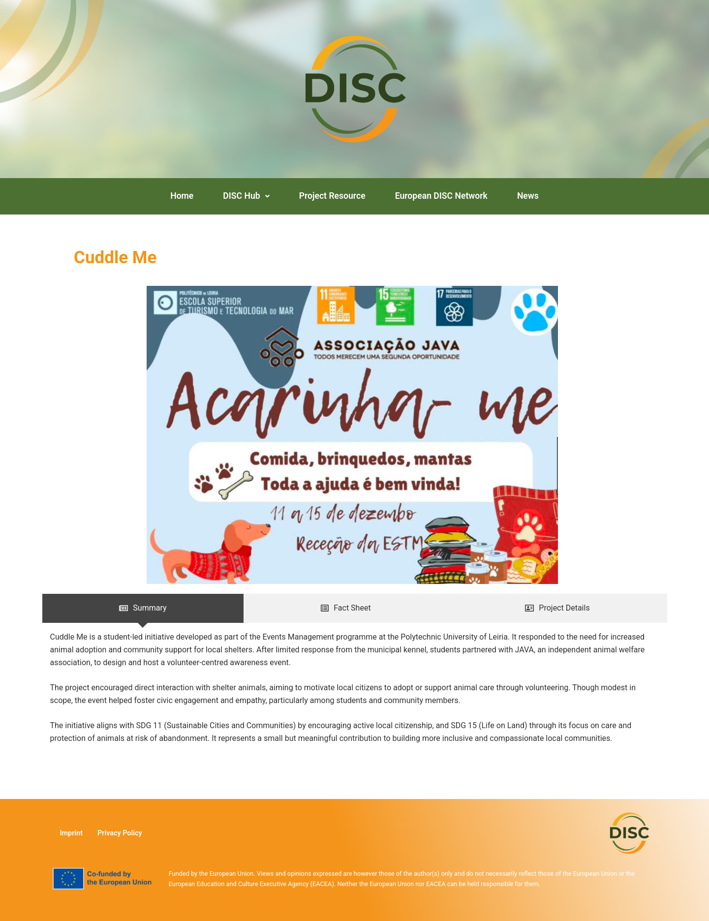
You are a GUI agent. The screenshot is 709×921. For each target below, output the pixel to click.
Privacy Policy (119, 833)
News (528, 196)
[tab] (143, 608)
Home (181, 196)
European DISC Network (441, 196)
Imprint (71, 833)
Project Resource (332, 196)
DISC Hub (246, 196)
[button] (246, 196)
